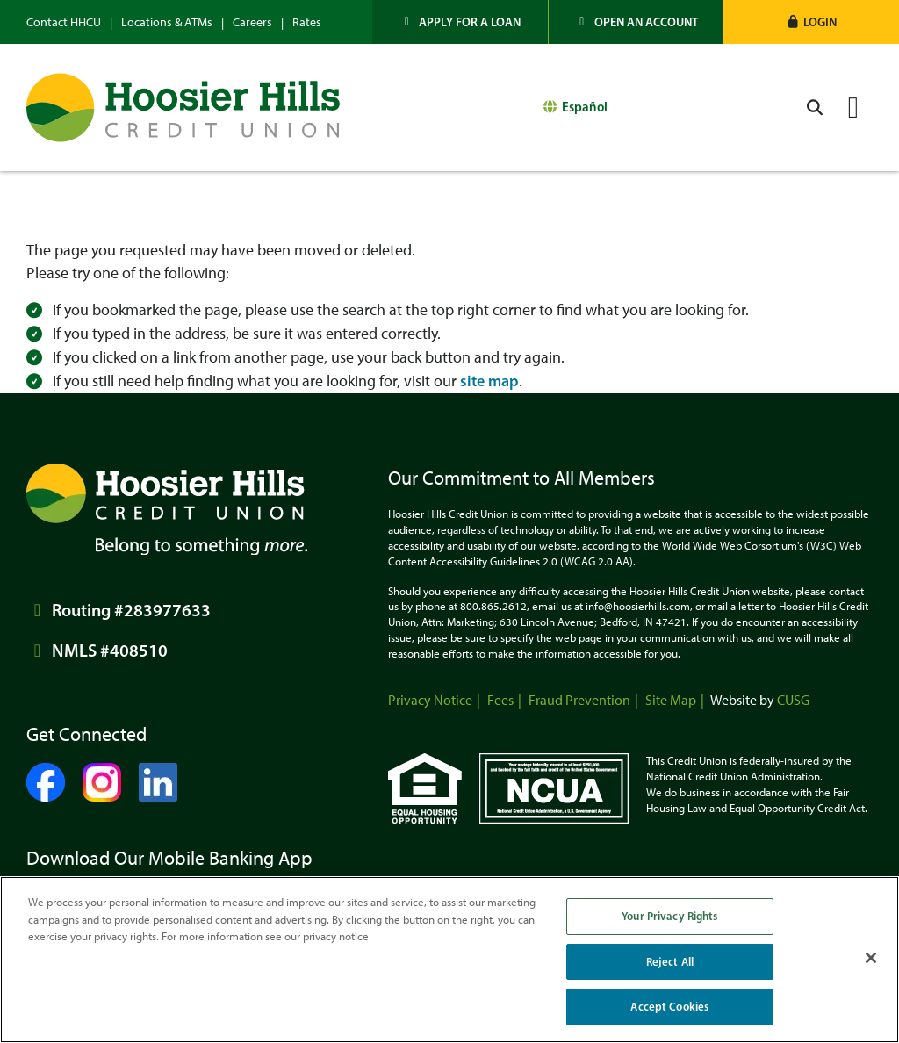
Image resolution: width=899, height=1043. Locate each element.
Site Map (670, 700)
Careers (252, 22)
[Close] (871, 958)
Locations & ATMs (166, 22)
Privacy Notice (430, 700)
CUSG (793, 700)
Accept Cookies (669, 1006)
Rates (306, 22)
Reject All (670, 961)
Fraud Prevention (579, 700)
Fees (500, 700)
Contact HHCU (63, 22)
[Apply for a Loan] (460, 22)
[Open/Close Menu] (853, 107)
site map (489, 381)
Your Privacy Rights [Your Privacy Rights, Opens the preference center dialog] (669, 916)
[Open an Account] (636, 22)
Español (585, 106)
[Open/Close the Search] (814, 107)
